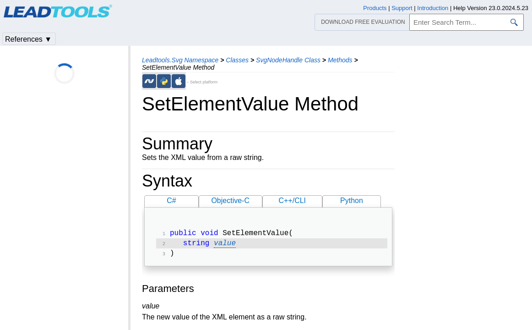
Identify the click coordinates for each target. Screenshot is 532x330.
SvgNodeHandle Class (288, 60)
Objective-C (230, 200)
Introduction (432, 8)
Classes (237, 60)
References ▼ (28, 39)
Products (374, 8)
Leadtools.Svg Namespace (180, 60)
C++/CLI (292, 200)
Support (402, 8)
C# (171, 200)
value (225, 245)
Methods (340, 60)
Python (351, 200)
